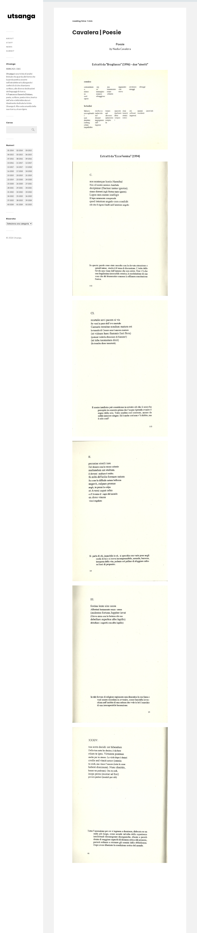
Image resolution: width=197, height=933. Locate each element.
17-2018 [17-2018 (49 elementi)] (19, 171)
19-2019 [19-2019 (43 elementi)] (10, 175)
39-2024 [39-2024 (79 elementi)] (29, 200)
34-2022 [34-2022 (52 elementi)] (10, 196)
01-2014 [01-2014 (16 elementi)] (10, 150)
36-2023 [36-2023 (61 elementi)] (29, 196)
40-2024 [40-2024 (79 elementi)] (10, 204)
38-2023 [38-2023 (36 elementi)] (19, 200)
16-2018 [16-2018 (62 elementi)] (10, 171)
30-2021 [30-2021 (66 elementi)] (29, 188)
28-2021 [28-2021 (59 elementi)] (10, 188)
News (9, 47)
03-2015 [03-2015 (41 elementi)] (29, 150)
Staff (9, 42)
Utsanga (17, 238)
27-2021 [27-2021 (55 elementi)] (29, 184)
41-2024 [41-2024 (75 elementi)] (19, 204)
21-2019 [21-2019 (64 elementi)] (29, 175)
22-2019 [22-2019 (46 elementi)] (10, 179)
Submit (10, 51)
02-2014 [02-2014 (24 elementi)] (19, 150)
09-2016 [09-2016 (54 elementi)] (29, 159)
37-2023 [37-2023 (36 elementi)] (10, 200)
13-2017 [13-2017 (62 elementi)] (10, 167)
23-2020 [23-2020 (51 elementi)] (19, 179)
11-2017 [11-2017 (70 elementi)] (19, 163)
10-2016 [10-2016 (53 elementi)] (10, 163)
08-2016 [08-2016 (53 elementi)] (19, 159)
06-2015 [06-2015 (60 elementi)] (29, 155)
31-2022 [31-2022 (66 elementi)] (10, 192)
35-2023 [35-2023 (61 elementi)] (19, 196)
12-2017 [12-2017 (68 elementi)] (29, 163)
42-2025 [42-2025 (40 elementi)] (29, 204)
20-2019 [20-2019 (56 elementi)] (19, 175)
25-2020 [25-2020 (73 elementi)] (10, 184)
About (10, 38)
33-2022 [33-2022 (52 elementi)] (29, 192)
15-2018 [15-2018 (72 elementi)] (29, 167)
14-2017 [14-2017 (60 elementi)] (19, 167)
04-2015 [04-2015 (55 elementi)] (10, 155)
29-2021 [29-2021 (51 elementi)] (19, 188)
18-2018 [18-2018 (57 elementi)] (29, 171)
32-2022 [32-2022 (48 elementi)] (19, 192)
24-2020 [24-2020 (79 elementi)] (29, 179)
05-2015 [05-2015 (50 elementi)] (19, 155)
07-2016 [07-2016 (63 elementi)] (10, 159)
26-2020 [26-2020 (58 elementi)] (19, 184)
